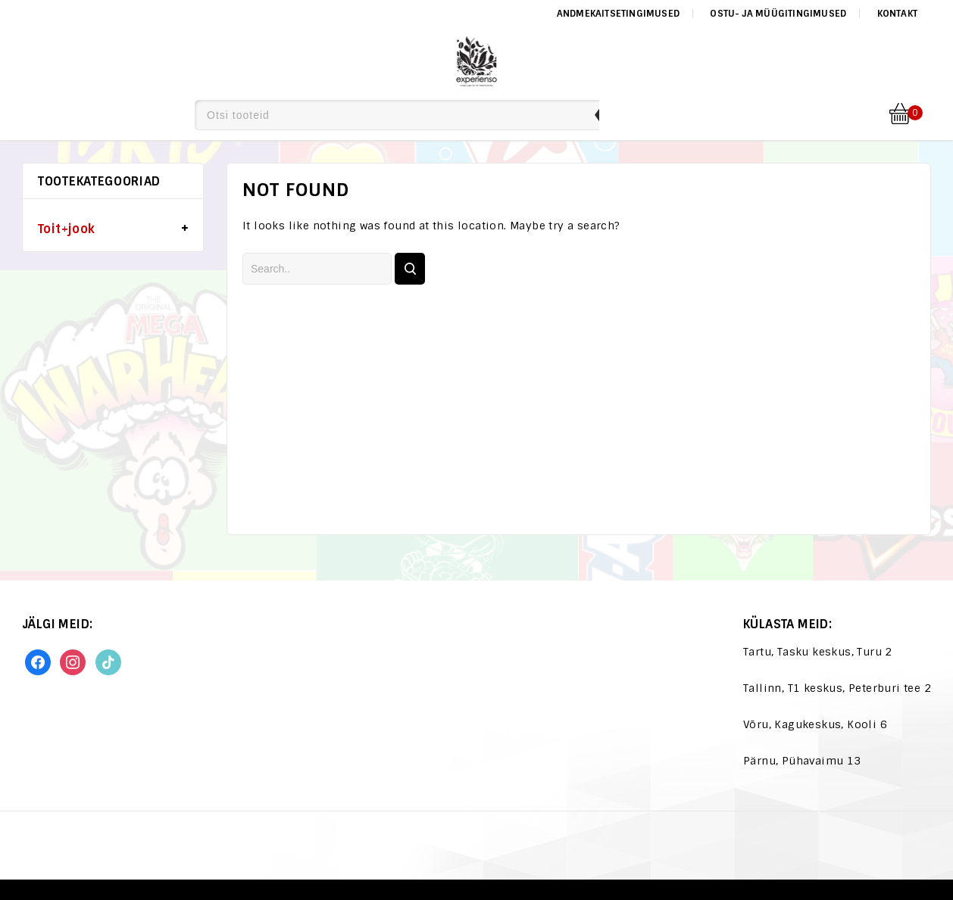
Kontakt (897, 14)
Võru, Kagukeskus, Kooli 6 (815, 724)
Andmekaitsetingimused (618, 14)
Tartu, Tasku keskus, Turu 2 (817, 652)
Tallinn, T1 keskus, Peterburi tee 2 (837, 688)
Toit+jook (66, 229)
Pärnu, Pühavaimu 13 (802, 761)
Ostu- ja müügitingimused (778, 14)
